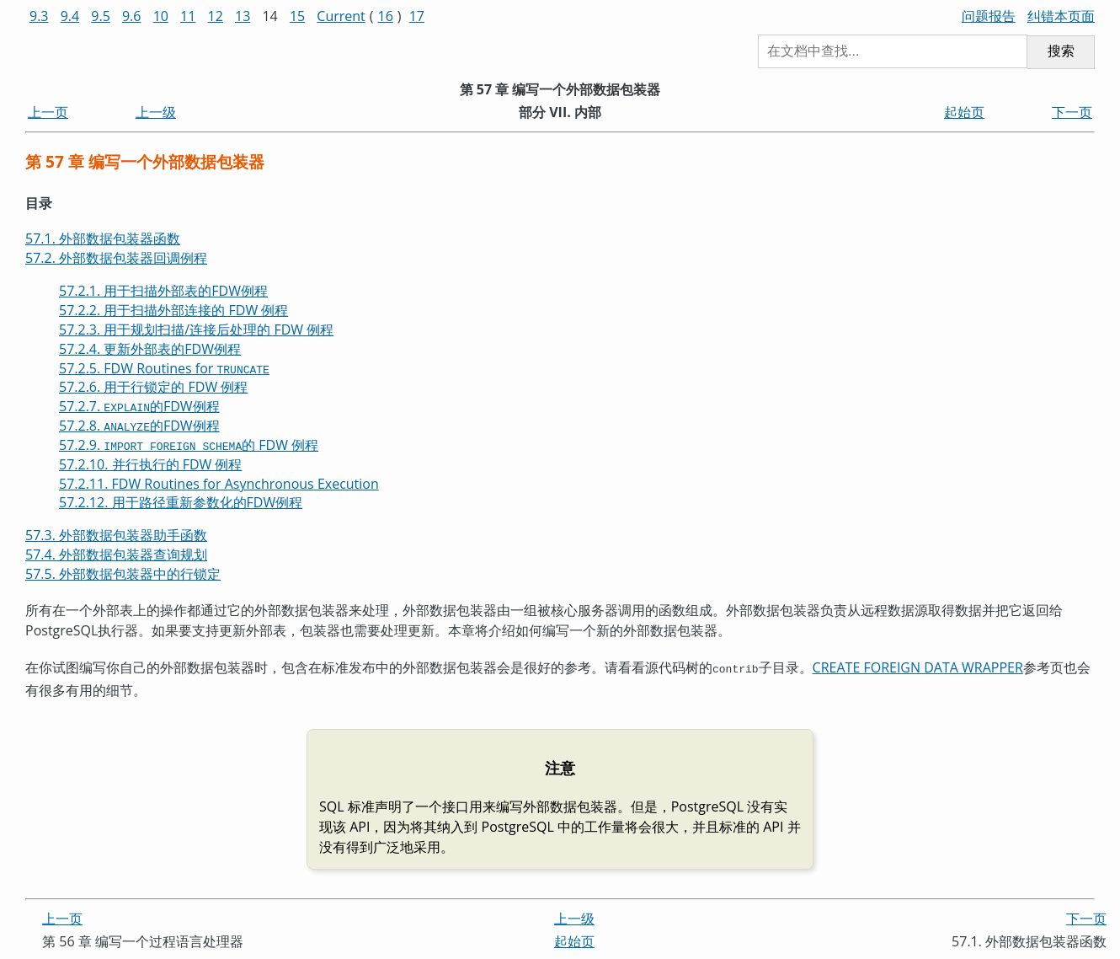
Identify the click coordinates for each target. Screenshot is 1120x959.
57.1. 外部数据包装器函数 (102, 238)
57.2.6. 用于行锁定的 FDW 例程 (153, 387)
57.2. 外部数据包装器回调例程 (116, 258)
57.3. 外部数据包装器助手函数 (116, 535)
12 (215, 16)
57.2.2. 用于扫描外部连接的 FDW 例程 (173, 310)
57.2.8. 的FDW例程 (139, 425)
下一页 (1072, 112)
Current (341, 16)
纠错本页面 (1061, 16)
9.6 (131, 16)
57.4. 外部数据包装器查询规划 (116, 554)
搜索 (1061, 51)
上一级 (156, 112)
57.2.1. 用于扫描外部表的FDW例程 (163, 290)
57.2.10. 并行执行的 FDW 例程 (150, 464)
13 (242, 16)
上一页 (48, 112)
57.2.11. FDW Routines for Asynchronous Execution (219, 483)
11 (187, 16)
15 (297, 16)
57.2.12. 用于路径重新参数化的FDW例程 (180, 502)
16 (385, 16)
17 (416, 16)
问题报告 (989, 16)
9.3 (39, 16)
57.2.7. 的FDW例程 (139, 406)
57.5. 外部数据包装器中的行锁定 (123, 574)
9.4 (70, 16)
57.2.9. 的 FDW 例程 (188, 445)
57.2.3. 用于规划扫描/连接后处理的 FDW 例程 (196, 329)
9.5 (100, 16)
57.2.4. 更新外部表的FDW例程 (150, 349)
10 (160, 16)
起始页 (964, 112)
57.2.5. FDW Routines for (164, 368)
